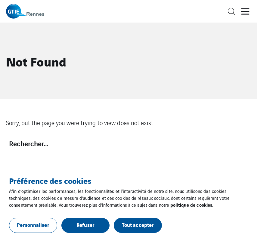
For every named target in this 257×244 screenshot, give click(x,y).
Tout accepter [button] (138, 224)
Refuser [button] (85, 224)
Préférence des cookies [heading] (50, 180)
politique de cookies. (191, 204)
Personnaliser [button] (33, 224)
